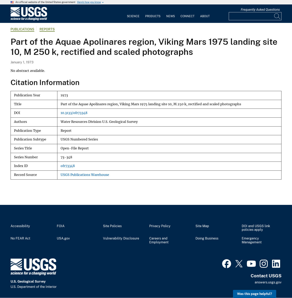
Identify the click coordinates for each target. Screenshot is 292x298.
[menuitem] (133, 14)
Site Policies (112, 226)
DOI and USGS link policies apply (256, 228)
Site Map (202, 226)
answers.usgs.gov (268, 282)
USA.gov (63, 238)
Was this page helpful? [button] (254, 294)
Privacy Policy (160, 226)
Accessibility (20, 226)
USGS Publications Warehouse (85, 175)
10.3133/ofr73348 (74, 113)
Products (152, 16)
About (205, 16)
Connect (187, 16)
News (170, 16)
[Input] (255, 16)
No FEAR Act (20, 238)
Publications (22, 29)
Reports (47, 29)
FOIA (60, 226)
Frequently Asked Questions (260, 10)
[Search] (277, 16)
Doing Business (206, 238)
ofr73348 (68, 166)
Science (133, 16)
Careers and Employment (159, 240)
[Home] (29, 19)
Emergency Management (252, 240)
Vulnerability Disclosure (121, 238)
